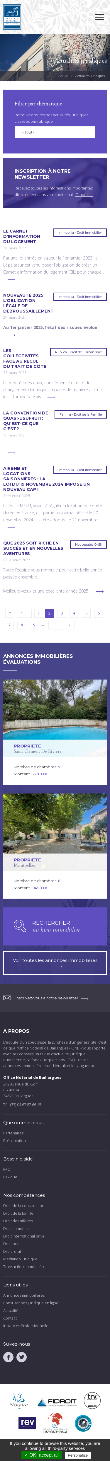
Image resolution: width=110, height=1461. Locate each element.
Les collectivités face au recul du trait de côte (24, 358)
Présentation (14, 1140)
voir (55, 732)
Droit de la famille (18, 1213)
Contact (10, 1318)
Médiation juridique (20, 1259)
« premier (9, 613)
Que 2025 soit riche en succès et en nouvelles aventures (33, 548)
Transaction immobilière (24, 1266)
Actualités (11, 1310)
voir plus (11, 280)
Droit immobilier (17, 1228)
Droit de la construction (23, 1205)
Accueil (63, 76)
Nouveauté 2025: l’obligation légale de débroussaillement (28, 303)
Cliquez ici (84, 194)
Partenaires (13, 1133)
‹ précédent (24, 613)
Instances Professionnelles (26, 1325)
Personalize (78, 1455)
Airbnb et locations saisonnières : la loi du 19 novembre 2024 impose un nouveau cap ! (46, 479)
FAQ (7, 1169)
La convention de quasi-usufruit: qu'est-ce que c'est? (25, 420)
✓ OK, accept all (41, 1455)
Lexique (10, 1177)
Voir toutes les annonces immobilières (55, 962)
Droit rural (12, 1251)
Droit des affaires (18, 1220)
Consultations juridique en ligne (30, 1302)
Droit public (13, 1243)
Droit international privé (24, 1236)
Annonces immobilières (24, 1295)
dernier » (70, 625)
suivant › (55, 625)
